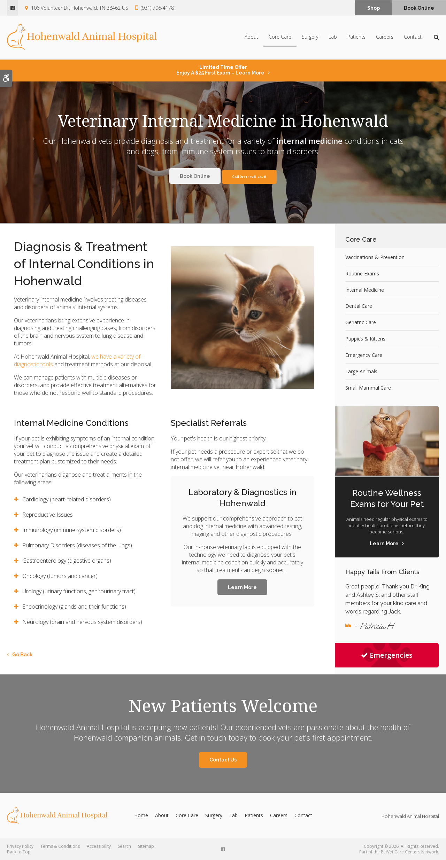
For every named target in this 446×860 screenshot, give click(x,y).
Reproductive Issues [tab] (47, 514)
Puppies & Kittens (365, 338)
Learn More (242, 587)
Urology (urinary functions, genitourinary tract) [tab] (79, 591)
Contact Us (223, 760)
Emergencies (387, 655)
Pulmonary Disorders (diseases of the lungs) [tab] (77, 545)
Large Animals (361, 371)
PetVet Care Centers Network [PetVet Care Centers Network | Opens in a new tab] (409, 852)
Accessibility (99, 846)
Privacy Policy (20, 846)
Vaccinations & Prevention (375, 257)
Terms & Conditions (60, 846)
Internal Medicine (364, 290)
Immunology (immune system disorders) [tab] (71, 530)
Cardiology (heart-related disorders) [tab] (66, 499)
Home (141, 815)
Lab (333, 37)
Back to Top (19, 852)
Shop (373, 8)
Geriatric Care (360, 322)
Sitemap (146, 846)
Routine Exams (362, 273)
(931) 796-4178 (157, 8)
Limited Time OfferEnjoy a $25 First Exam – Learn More (220, 70)
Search (124, 846)
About (251, 37)
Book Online (419, 8)
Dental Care (358, 306)
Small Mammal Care (368, 387)
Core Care (280, 37)
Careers (384, 37)
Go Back (22, 654)
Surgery (310, 37)
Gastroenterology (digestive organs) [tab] (66, 560)
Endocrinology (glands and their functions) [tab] (74, 606)
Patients (356, 37)
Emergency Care (363, 355)
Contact (413, 37)
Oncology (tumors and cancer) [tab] (60, 576)
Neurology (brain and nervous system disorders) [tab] (83, 622)
